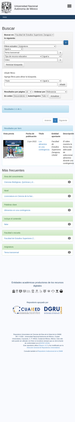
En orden (8, 96)
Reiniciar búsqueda (14, 65)
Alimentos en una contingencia (17, 210)
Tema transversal (11, 252)
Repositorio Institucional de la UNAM (50, 351)
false (6, 224)
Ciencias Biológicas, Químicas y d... (19, 182)
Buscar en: (9, 35)
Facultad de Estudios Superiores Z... (19, 238)
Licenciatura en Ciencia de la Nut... (19, 196)
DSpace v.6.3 (43, 345)
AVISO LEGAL (45, 343)
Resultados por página (14, 92)
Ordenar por (39, 92)
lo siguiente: (9, 38)
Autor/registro (34, 96)
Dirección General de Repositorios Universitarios (43, 347)
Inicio (5, 17)
